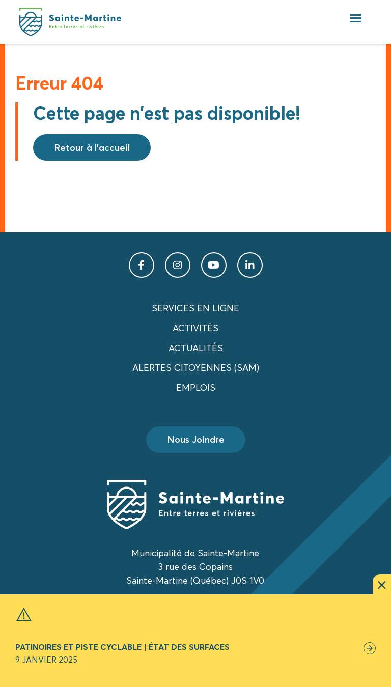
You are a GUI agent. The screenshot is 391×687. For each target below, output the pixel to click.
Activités (195, 328)
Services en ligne (195, 308)
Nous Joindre (196, 439)
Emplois (195, 387)
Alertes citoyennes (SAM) (195, 368)
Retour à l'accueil (92, 147)
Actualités (196, 348)
